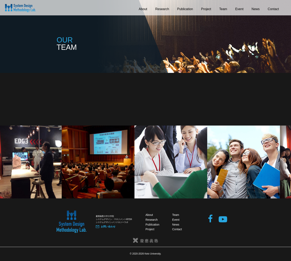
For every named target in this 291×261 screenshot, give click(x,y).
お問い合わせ (108, 226)
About (143, 9)
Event (239, 9)
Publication (185, 9)
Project (206, 9)
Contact (273, 9)
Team (223, 9)
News (256, 9)
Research (162, 9)
